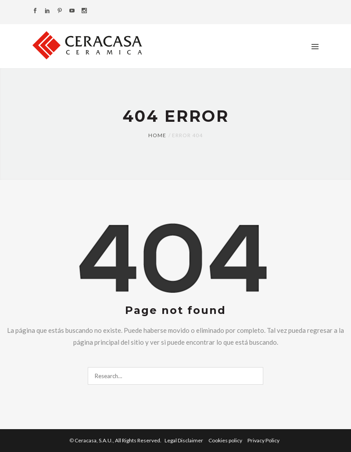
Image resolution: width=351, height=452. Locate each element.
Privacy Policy (263, 440)
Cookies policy (225, 440)
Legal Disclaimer (184, 440)
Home (157, 135)
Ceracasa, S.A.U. (118, 440)
